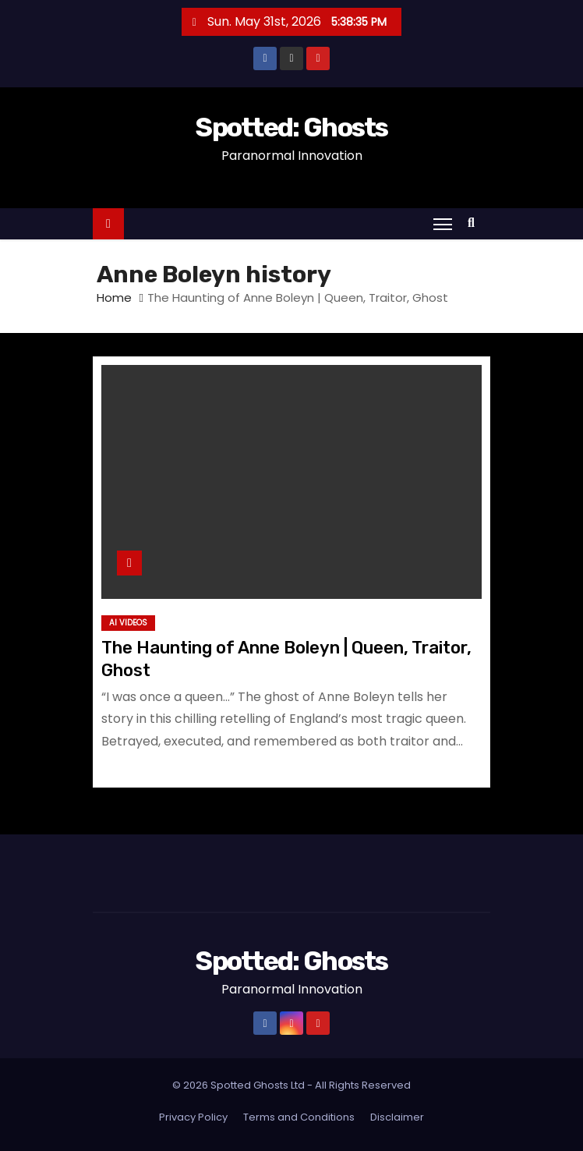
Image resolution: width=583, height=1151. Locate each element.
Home (114, 297)
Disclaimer (397, 1117)
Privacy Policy (193, 1117)
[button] (475, 222)
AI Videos (128, 623)
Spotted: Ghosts (291, 127)
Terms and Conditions (299, 1117)
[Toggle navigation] (443, 224)
